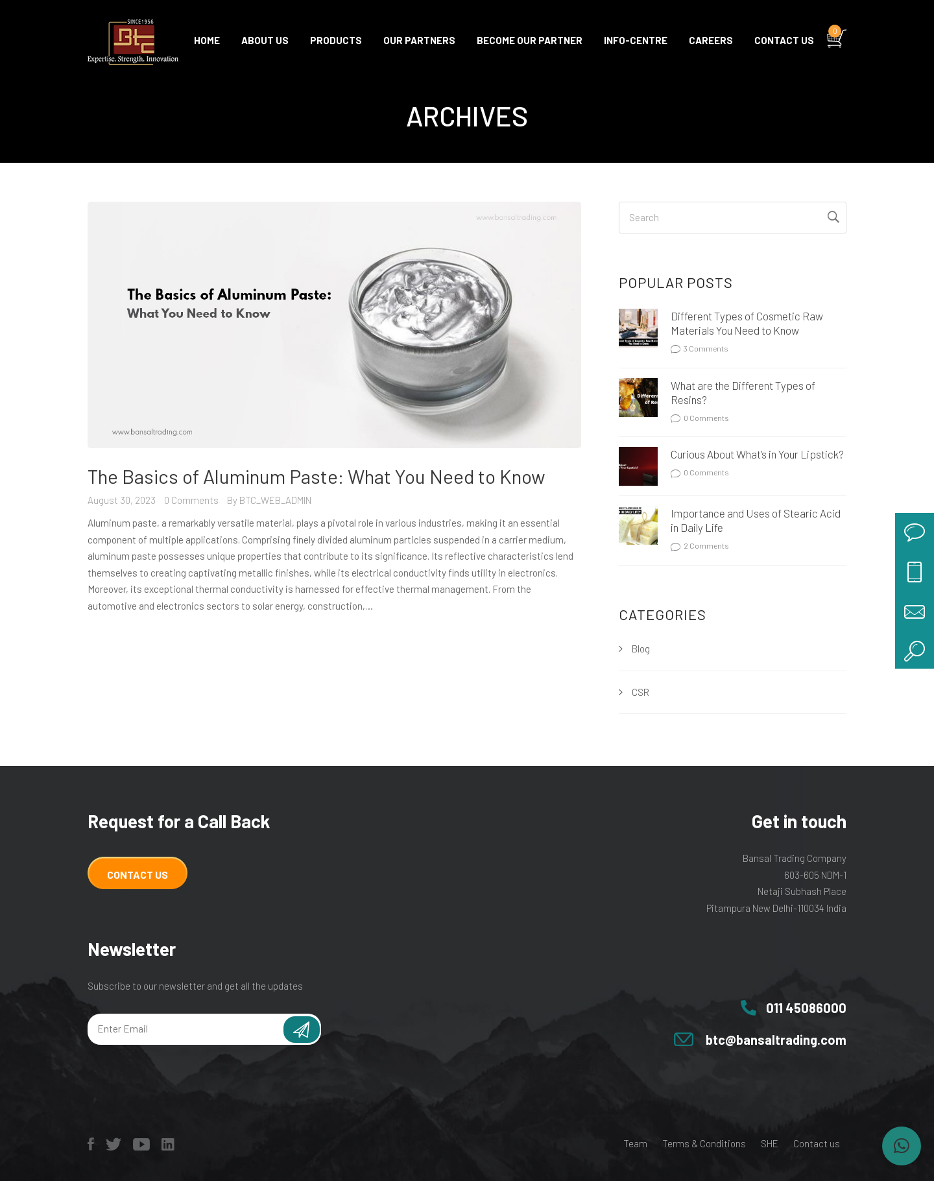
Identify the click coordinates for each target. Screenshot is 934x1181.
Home (207, 40)
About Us (265, 40)
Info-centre (635, 40)
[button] (901, 1146)
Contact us (784, 40)
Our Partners (419, 40)
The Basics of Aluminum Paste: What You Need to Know (316, 476)
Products (336, 40)
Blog (641, 648)
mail (914, 610)
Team (635, 1143)
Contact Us (137, 874)
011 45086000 (806, 1008)
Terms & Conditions (704, 1143)
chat (914, 532)
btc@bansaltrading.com (776, 1039)
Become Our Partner (529, 40)
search (914, 649)
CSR (640, 692)
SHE (769, 1143)
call (914, 571)
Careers (711, 40)
